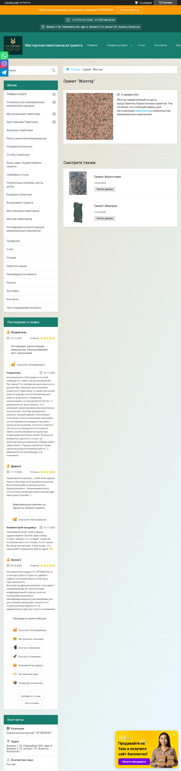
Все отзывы (32, 703)
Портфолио (13, 241)
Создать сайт (12, 2)
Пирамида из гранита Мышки (29, 618)
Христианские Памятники (22, 121)
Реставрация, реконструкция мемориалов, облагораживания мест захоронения (29, 349)
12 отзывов (146, 2)
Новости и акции (17, 266)
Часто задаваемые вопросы (24, 307)
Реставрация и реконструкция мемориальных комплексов (25, 229)
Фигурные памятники (20, 130)
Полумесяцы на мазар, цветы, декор (25, 184)
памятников (142, 110)
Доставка (13, 290)
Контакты (161, 45)
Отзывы (11, 257)
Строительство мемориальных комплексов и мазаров (26, 104)
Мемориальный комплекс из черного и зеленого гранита (29, 506)
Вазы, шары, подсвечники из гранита (24, 164)
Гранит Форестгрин (107, 176)
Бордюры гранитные (19, 194)
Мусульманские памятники (23, 113)
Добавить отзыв (30, 696)
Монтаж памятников (19, 218)
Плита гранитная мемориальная (27, 138)
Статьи (75, 69)
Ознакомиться (130, 10)
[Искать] (53, 70)
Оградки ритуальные (19, 146)
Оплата (11, 282)
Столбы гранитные (18, 154)
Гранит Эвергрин (105, 206)
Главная (92, 45)
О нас (141, 45)
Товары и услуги (117, 45)
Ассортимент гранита (20, 202)
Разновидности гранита (21, 274)
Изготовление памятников (23, 210)
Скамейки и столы (18, 174)
